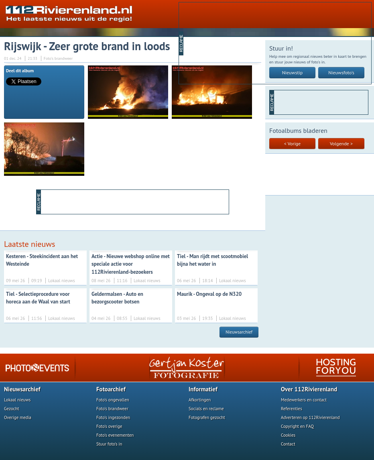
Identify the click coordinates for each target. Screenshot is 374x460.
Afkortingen (200, 400)
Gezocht (11, 408)
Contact (288, 444)
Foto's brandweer (112, 408)
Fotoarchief (111, 389)
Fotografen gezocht (207, 417)
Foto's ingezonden (113, 417)
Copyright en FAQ (297, 426)
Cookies (288, 435)
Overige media (17, 417)
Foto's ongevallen (112, 400)
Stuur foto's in (109, 444)
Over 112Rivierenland (309, 389)
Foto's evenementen (115, 435)
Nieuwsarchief (239, 332)
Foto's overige (109, 426)
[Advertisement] (228, 42)
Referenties (291, 408)
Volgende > (341, 143)
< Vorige (292, 143)
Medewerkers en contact (304, 400)
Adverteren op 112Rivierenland (310, 417)
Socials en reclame (206, 408)
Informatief (203, 389)
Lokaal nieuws (17, 400)
